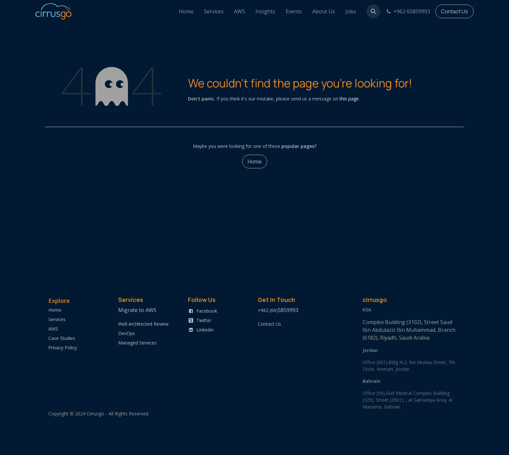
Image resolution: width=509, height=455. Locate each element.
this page (349, 99)
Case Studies (61, 338)
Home (255, 161)
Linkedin (205, 330)
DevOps (126, 333)
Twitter (203, 320)
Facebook (206, 311)
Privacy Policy (62, 347)
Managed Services (137, 343)
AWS (53, 329)
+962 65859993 (407, 11)
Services (57, 319)
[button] (373, 11)
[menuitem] (186, 11)
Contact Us (454, 11)
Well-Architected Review (143, 324)
